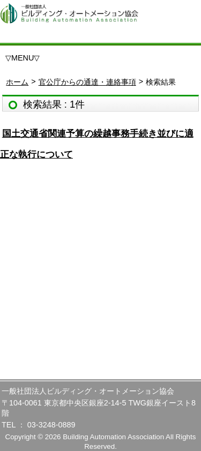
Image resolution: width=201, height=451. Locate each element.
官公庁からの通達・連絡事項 (87, 82)
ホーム (17, 82)
